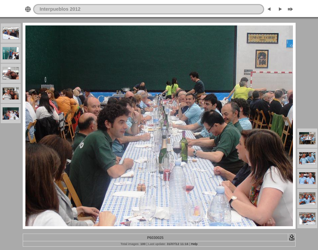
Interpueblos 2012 (60, 9)
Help (194, 244)
